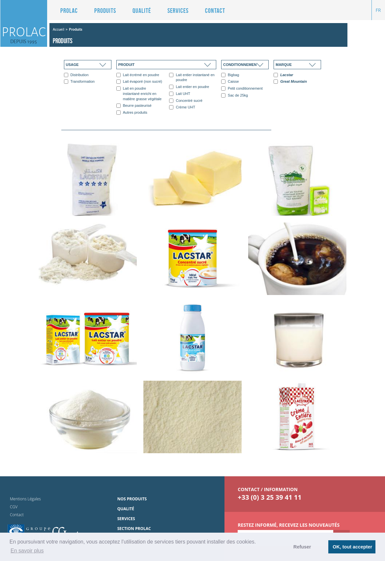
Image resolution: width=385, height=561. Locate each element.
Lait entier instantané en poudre (191, 77)
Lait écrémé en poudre (137, 75)
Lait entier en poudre (189, 87)
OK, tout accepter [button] (352, 546)
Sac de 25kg (234, 95)
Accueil (58, 29)
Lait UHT (179, 94)
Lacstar (283, 75)
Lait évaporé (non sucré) (139, 81)
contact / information (268, 489)
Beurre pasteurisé (134, 105)
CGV (13, 507)
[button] (100, 10)
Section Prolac (134, 528)
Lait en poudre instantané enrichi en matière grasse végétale (139, 93)
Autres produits (131, 112)
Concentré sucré (185, 101)
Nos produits (132, 499)
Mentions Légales (25, 499)
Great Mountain (290, 81)
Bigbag (230, 75)
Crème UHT (182, 107)
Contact (215, 10)
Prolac (69, 10)
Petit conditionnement (242, 88)
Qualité (142, 10)
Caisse (230, 81)
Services (178, 10)
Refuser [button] (302, 546)
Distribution (76, 75)
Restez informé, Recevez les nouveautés (289, 525)
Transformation (79, 81)
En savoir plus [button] (27, 550)
